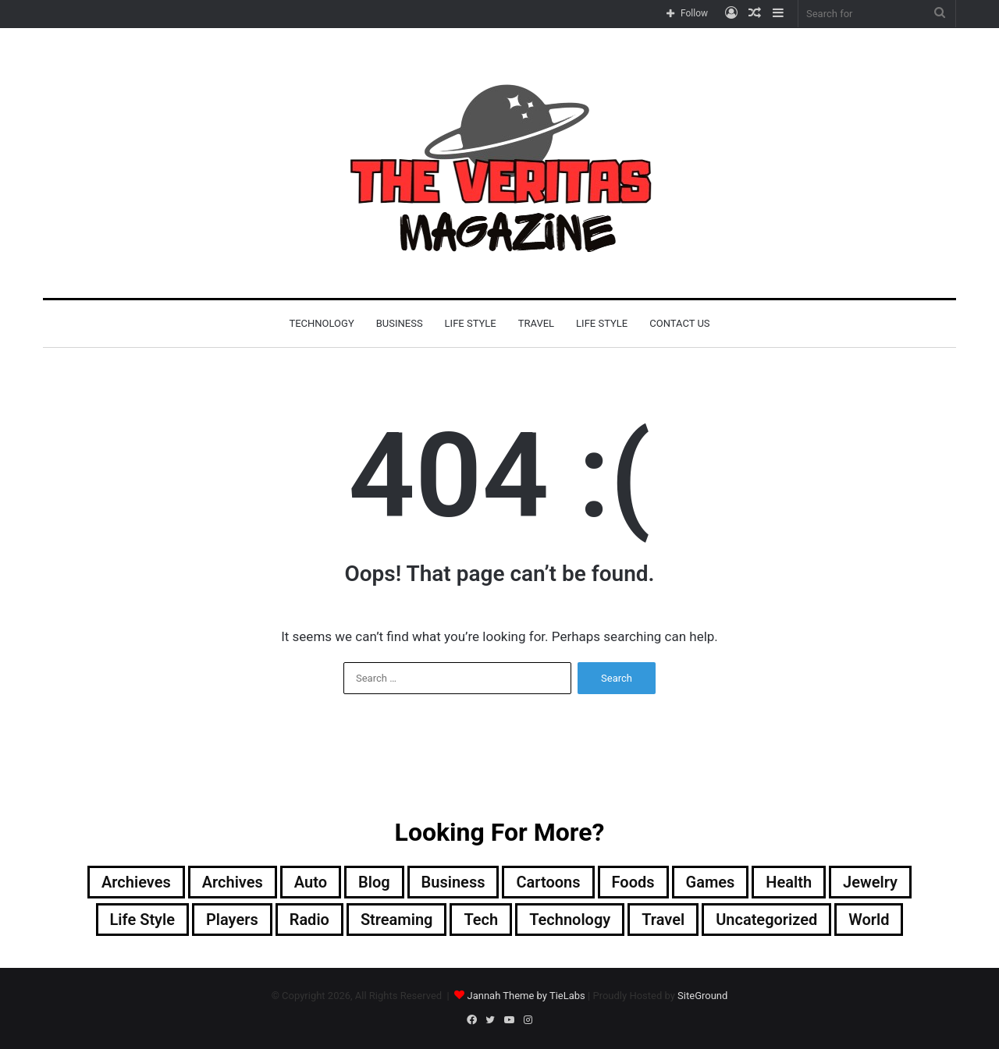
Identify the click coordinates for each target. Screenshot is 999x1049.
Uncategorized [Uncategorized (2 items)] (766, 919)
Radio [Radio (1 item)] (309, 919)
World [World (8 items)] (868, 919)
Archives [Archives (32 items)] (232, 882)
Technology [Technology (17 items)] (569, 919)
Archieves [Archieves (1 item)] (136, 882)
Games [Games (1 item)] (710, 882)
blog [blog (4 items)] (374, 882)
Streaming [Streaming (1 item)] (397, 919)
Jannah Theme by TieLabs (526, 995)
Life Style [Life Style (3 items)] (142, 919)
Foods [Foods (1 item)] (633, 882)
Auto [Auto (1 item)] (310, 882)
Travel (536, 323)
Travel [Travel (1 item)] (663, 919)
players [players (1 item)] (232, 919)
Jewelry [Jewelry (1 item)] (870, 882)
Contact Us (679, 323)
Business (399, 323)
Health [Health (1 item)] (789, 882)
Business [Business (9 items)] (453, 882)
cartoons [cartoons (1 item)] (548, 882)
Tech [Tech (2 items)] (481, 919)
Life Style (470, 323)
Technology (321, 323)
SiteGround (702, 995)
